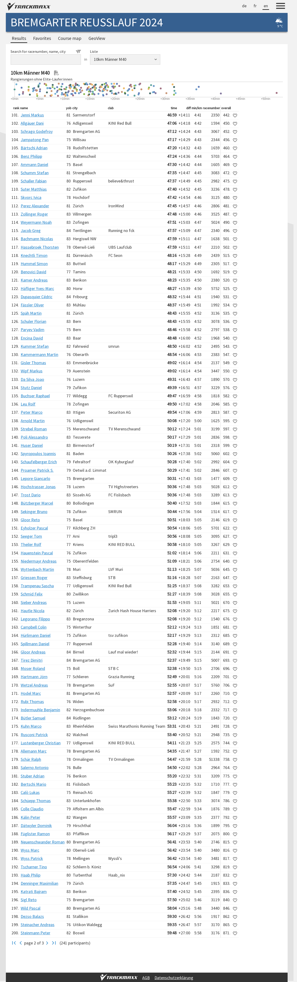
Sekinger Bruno (34, 511)
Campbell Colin (33, 627)
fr (255, 5)
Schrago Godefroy (37, 131)
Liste (94, 51)
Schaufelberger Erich (39, 461)
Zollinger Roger (34, 214)
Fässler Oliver (32, 305)
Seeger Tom (31, 536)
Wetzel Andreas (34, 685)
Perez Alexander (35, 206)
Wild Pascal (30, 908)
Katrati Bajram (34, 891)
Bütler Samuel (33, 718)
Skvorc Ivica (31, 197)
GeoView (97, 38)
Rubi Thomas (32, 701)
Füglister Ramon (35, 833)
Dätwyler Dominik (36, 825)
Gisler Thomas (33, 362)
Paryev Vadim (32, 329)
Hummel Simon (34, 263)
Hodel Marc (31, 693)
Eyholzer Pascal (34, 528)
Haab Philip (30, 875)
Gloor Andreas (33, 652)
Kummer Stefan (35, 346)
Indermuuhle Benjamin (40, 709)
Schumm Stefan (35, 172)
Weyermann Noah (36, 222)
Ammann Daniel (34, 164)
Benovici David (33, 271)
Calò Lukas (30, 792)
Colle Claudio (32, 809)
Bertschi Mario (33, 784)
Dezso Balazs (32, 916)
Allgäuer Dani (32, 123)
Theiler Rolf (31, 544)
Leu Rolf (28, 404)
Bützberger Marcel (37, 503)
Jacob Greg (31, 230)
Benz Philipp (31, 156)
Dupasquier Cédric (36, 296)
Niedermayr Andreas (39, 561)
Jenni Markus (32, 115)
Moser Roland (33, 668)
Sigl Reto (29, 899)
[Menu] (280, 6)
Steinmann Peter (35, 933)
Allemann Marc (33, 751)
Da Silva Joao (32, 379)
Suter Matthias (34, 189)
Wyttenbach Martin (37, 569)
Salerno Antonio (35, 767)
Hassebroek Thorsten (40, 247)
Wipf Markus (31, 371)
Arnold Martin (33, 420)
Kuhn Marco (31, 726)
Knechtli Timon (34, 255)
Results (19, 38)
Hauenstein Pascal (37, 553)
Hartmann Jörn (34, 676)
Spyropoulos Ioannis (38, 453)
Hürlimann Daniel (35, 635)
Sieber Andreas (34, 602)
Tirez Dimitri (31, 660)
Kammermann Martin (39, 354)
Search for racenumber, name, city (46, 51)
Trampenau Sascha (37, 585)
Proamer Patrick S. (37, 470)
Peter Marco (31, 412)
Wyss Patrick (32, 858)
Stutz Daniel (31, 387)
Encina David (32, 338)
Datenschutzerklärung (173, 977)
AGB (146, 977)
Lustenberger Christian (41, 743)
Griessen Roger (34, 577)
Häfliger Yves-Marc (37, 288)
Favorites (42, 38)
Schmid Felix (31, 594)
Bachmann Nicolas (37, 238)
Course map (69, 38)
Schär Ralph (31, 759)
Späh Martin (31, 313)
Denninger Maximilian (39, 883)
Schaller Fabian (33, 181)
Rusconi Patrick (34, 734)
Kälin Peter (30, 817)
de (244, 5)
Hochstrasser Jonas (38, 486)
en (266, 5)
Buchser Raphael (35, 395)
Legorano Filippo (35, 619)
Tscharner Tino (34, 867)
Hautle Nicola (32, 610)
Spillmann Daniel (35, 643)
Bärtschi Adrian (34, 148)
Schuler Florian (33, 321)
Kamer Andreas (34, 280)
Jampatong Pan (35, 139)
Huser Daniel (32, 445)
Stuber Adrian (32, 776)
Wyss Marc (30, 850)
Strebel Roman (34, 429)
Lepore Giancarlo (35, 478)
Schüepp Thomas (36, 800)
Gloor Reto (30, 519)
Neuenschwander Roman (43, 842)
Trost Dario (31, 495)
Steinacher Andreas (37, 924)
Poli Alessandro (34, 437)
